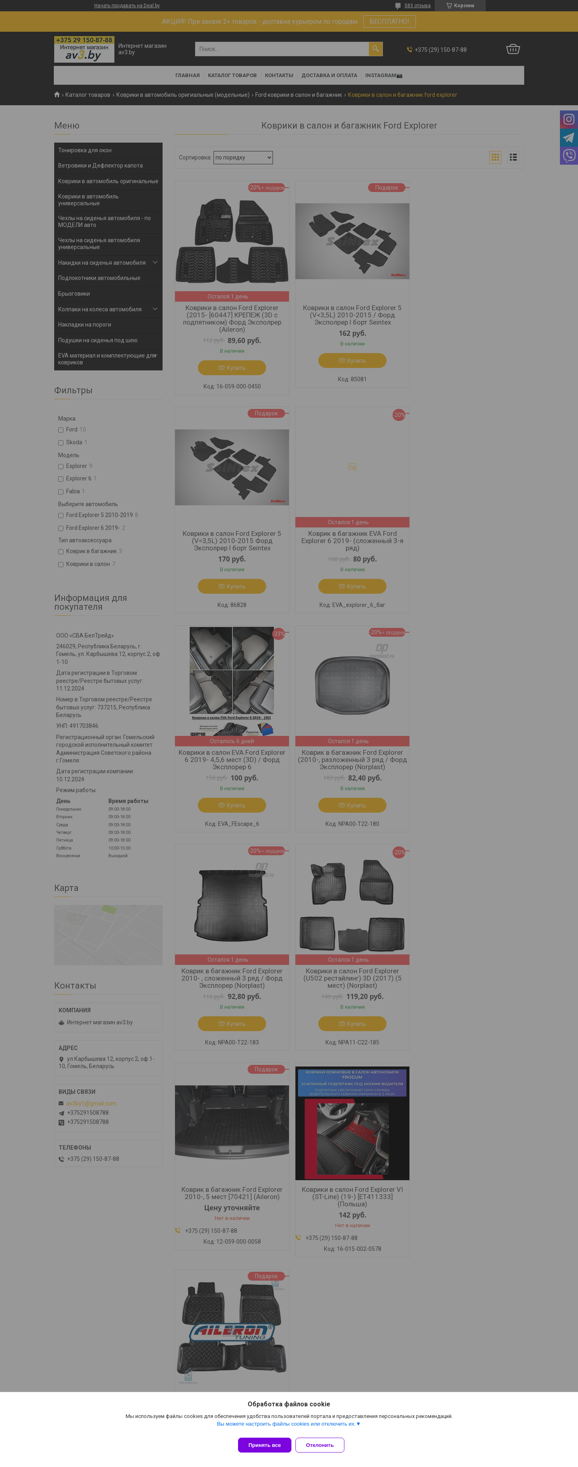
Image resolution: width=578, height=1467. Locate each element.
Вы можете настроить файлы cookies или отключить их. (286, 1427)
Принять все (264, 1445)
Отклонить (324, 1445)
